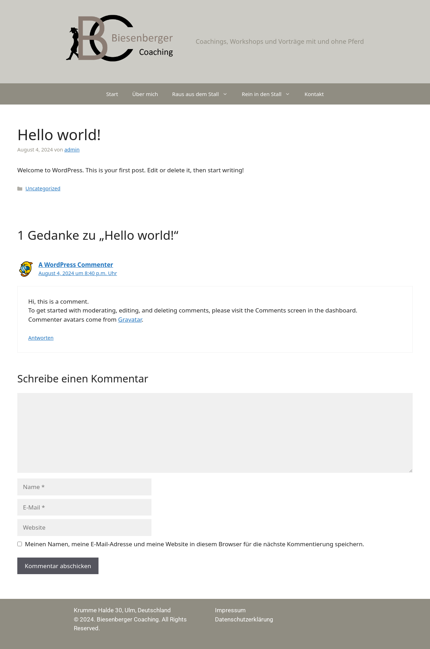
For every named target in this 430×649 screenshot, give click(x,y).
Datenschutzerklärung (244, 619)
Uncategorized (42, 188)
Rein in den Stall (270, 94)
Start (112, 93)
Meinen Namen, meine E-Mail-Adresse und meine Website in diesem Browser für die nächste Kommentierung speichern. (194, 544)
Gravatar (130, 319)
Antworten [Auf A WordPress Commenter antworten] (41, 337)
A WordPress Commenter (75, 265)
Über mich (145, 93)
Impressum (230, 610)
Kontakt (314, 93)
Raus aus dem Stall (203, 94)
